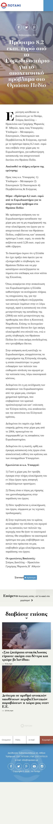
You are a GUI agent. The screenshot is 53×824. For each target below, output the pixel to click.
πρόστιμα (31, 577)
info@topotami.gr (30, 760)
